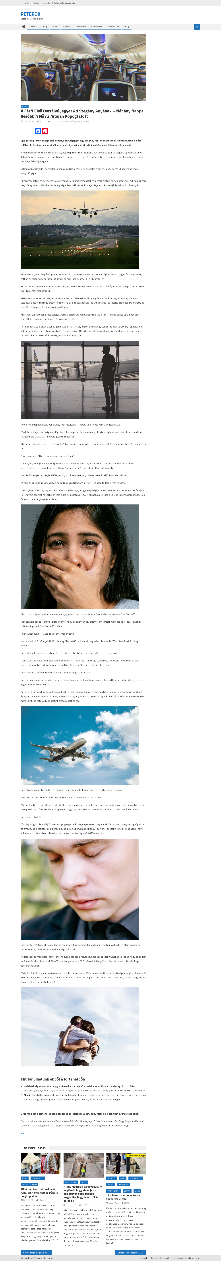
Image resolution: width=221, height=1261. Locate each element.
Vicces (127, 1191)
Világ (126, 26)
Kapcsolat (46, 2)
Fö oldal (26, 2)
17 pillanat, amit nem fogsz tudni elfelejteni (123, 1197)
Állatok (66, 26)
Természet (80, 26)
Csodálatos (96, 26)
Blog (45, 26)
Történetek (113, 26)
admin (42, 121)
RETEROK (31, 14)
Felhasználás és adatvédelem (66, 2)
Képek (55, 26)
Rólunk (36, 2)
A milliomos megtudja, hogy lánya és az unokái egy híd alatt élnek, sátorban (38, 1252)
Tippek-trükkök (29, 1184)
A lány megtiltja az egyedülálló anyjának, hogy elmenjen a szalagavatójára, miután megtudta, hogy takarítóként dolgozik (83, 1194)
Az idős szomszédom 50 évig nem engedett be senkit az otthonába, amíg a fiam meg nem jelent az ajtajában (131, 1252)
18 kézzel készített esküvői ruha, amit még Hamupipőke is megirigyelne (39, 1192)
